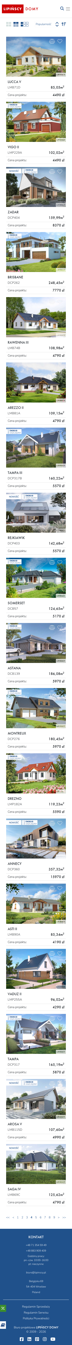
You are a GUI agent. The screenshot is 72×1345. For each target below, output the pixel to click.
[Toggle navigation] (62, 8)
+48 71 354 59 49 (36, 1245)
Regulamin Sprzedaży (36, 1307)
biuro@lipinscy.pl (36, 1272)
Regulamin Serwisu (36, 1312)
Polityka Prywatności (36, 1318)
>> (64, 1217)
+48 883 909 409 (36, 1251)
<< (8, 1217)
